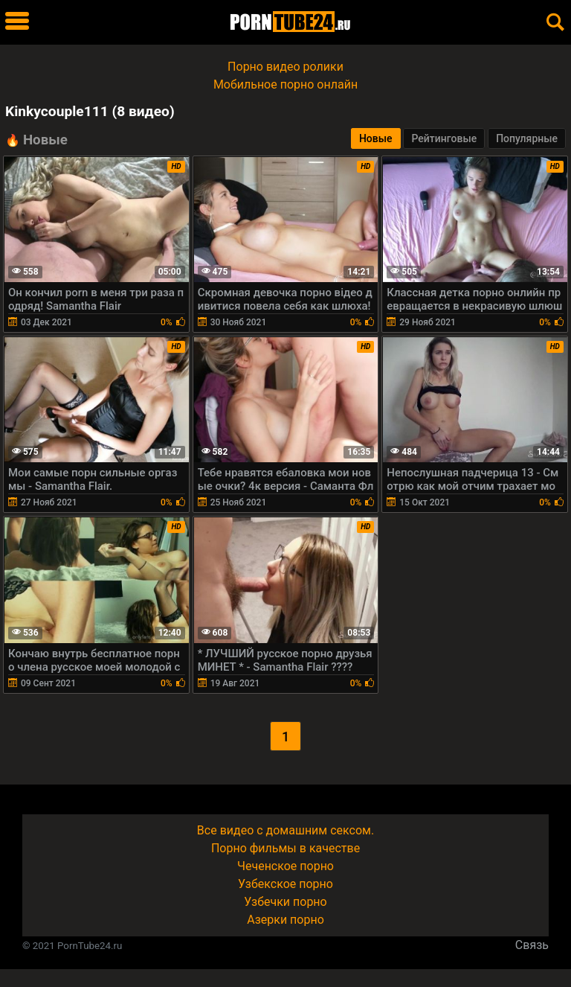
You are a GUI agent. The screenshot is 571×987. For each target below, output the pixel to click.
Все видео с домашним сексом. (285, 830)
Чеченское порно (285, 866)
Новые (376, 138)
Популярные (527, 138)
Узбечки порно (285, 902)
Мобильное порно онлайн (285, 84)
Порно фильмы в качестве (285, 848)
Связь (532, 945)
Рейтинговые (444, 138)
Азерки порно (285, 920)
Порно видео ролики (285, 67)
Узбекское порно (285, 884)
